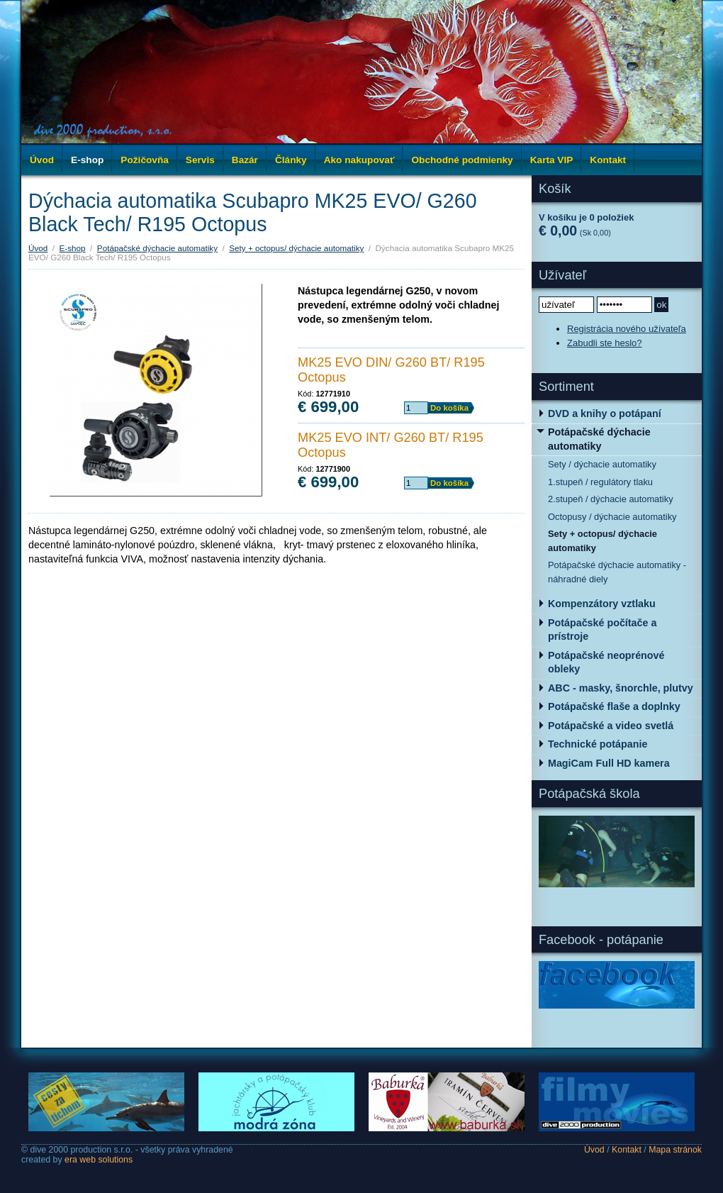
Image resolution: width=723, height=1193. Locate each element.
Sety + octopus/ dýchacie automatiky (296, 248)
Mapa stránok (675, 1150)
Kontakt (626, 1150)
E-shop (73, 248)
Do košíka (449, 408)
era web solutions (99, 1160)
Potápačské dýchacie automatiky (157, 248)
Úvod (42, 160)
